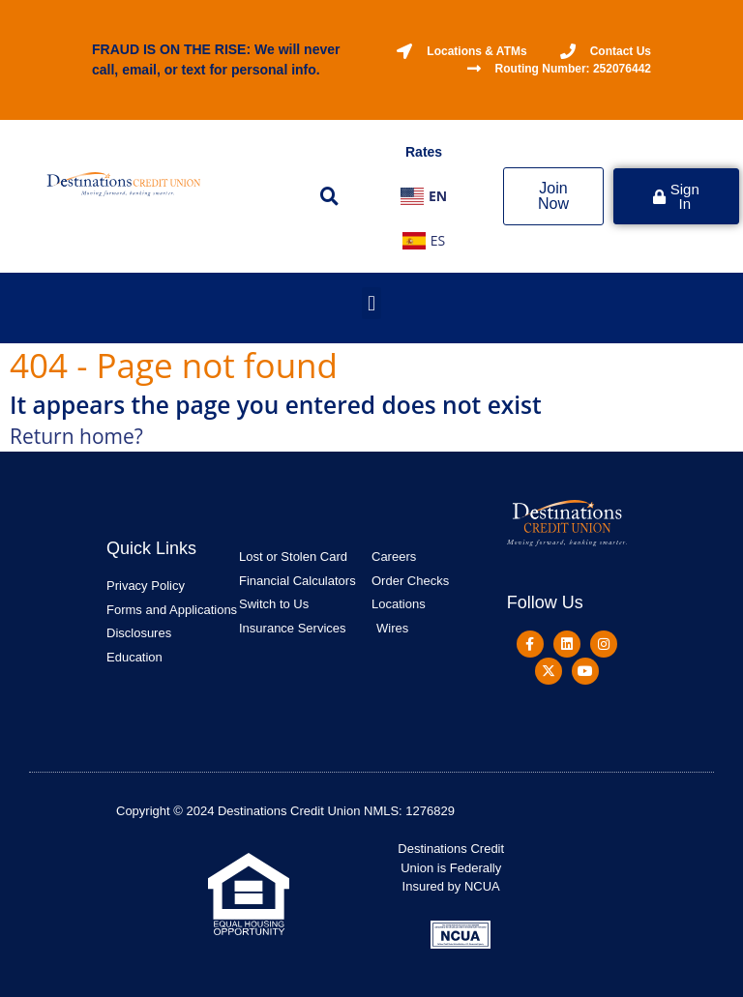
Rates (423, 152)
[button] (328, 196)
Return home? (76, 436)
